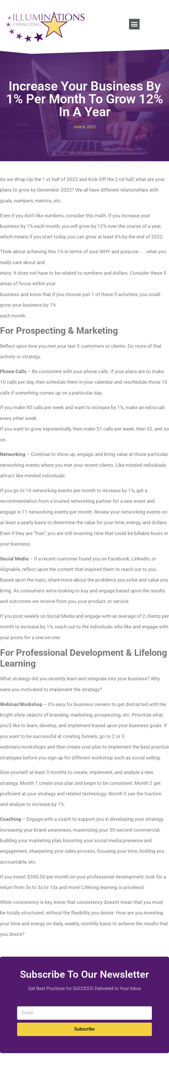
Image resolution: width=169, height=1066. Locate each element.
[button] (134, 24)
